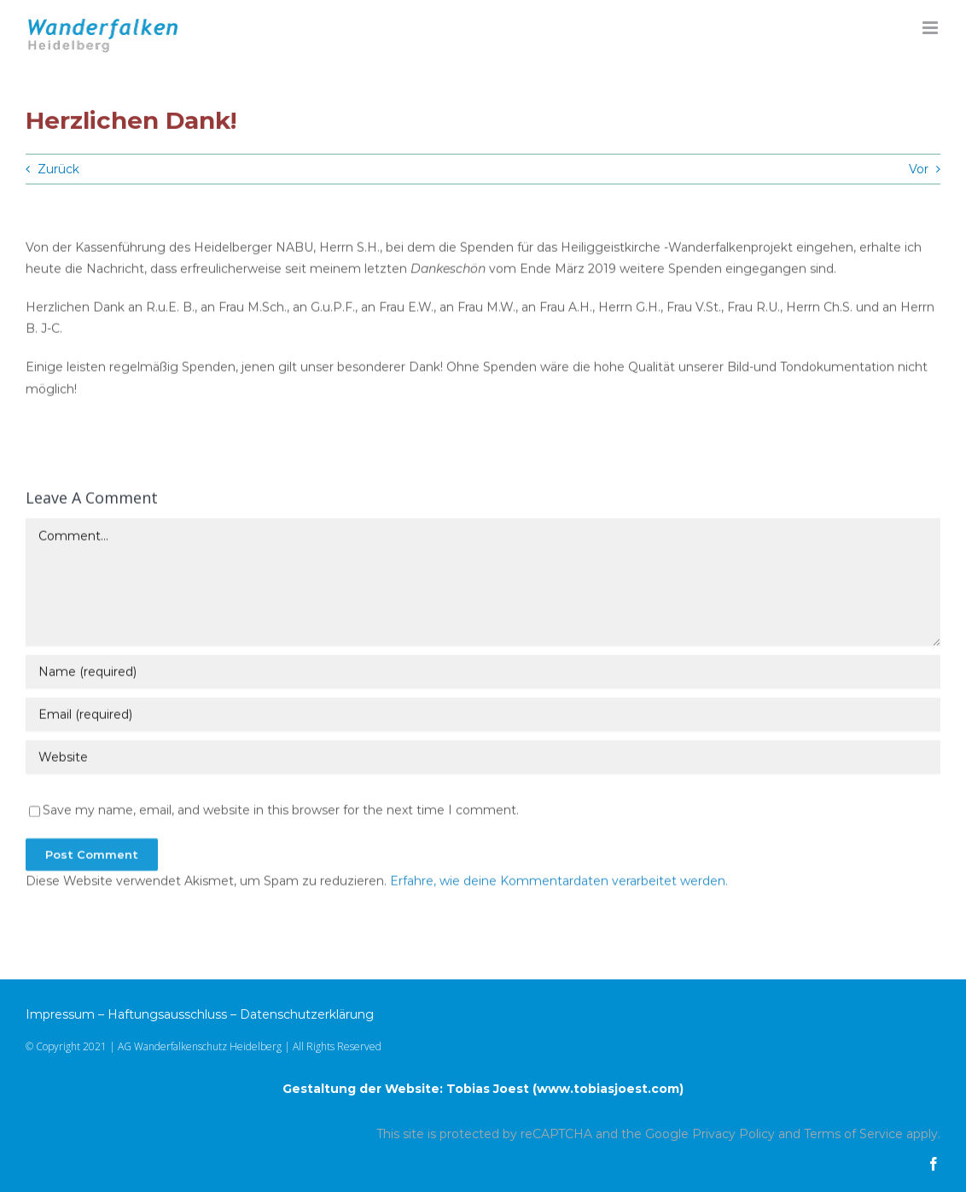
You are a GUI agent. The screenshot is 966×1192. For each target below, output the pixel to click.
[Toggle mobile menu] (931, 28)
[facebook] (933, 1164)
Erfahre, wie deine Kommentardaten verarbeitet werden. (559, 883)
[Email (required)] (483, 716)
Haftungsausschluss (167, 1014)
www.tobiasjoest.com (608, 1088)
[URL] (483, 759)
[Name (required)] (483, 674)
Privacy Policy (733, 1134)
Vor (918, 169)
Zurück (58, 169)
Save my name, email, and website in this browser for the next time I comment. (281, 812)
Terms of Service (853, 1134)
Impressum (60, 1014)
